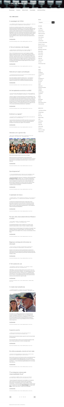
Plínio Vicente (40, 54)
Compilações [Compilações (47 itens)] (40, 72)
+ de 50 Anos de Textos (22, 3)
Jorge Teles (40, 38)
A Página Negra (41, 112)
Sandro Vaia (40, 56)
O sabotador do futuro (15, 195)
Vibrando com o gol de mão (17, 132)
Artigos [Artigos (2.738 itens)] (39, 69)
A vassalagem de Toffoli (16, 21)
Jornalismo (31, 280)
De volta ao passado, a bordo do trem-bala (21, 351)
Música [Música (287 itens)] (39, 96)
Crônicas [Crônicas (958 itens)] (39, 75)
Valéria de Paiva (41, 131)
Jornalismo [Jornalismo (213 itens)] (40, 90)
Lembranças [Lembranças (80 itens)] (40, 93)
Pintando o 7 (40, 128)
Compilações (25, 41)
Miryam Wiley (40, 51)
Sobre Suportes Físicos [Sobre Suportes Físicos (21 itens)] (42, 102)
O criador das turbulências (17, 287)
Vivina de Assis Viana (41, 63)
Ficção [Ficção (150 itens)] (39, 84)
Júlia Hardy (40, 122)
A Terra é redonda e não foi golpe (19, 47)
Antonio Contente (41, 31)
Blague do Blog (40, 117)
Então (39, 119)
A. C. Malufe (40, 28)
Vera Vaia (39, 61)
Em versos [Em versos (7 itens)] (40, 81)
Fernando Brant (41, 35)
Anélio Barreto (40, 30)
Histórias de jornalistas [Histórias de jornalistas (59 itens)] (42, 87)
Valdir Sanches (40, 60)
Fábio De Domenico (41, 33)
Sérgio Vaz (17, 41)
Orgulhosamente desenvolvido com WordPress (17, 404)
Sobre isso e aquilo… (41, 129)
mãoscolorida (40, 126)
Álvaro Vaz (40, 115)
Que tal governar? (14, 171)
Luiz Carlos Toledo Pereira (42, 42)
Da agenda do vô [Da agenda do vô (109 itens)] (41, 78)
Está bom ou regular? (15, 114)
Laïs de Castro (40, 40)
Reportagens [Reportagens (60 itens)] (40, 99)
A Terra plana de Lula (15, 264)
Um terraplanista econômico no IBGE (20, 90)
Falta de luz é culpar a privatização (19, 72)
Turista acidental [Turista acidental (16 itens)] (41, 103)
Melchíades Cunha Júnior (42, 49)
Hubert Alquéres (41, 37)
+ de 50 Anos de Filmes (42, 110)
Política (30, 41)
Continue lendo (12, 39)
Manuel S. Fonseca (41, 44)
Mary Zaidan (40, 47)
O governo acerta (14, 330)
